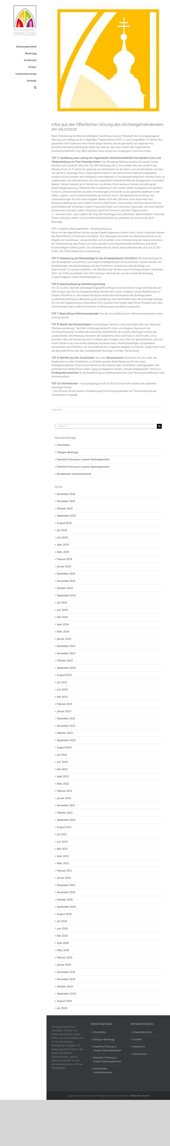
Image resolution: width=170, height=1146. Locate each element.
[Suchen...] (106, 426)
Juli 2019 (62, 1008)
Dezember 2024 (66, 573)
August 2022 (64, 747)
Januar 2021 (64, 877)
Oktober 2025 (65, 508)
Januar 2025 (64, 566)
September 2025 (66, 515)
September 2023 (66, 667)
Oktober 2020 (65, 899)
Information (63, 444)
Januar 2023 (64, 711)
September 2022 (66, 740)
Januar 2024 (64, 638)
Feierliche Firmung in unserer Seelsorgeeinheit (83, 459)
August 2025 (64, 523)
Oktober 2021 (65, 812)
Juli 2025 (62, 530)
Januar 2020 (64, 964)
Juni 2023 (62, 689)
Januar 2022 (64, 798)
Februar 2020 (64, 957)
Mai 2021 (62, 848)
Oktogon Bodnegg (67, 452)
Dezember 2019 (66, 972)
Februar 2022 (64, 790)
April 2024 (63, 624)
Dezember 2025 (66, 494)
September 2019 (66, 993)
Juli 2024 (62, 602)
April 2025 (63, 544)
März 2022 (63, 783)
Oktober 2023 (65, 660)
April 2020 (63, 943)
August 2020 (64, 914)
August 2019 (64, 1001)
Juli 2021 (62, 834)
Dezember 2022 (66, 718)
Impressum (138, 1046)
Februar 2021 (64, 870)
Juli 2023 (62, 682)
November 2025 (66, 501)
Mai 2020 (62, 935)
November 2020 (66, 892)
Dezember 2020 (66, 885)
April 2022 (63, 776)
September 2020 (66, 906)
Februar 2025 (64, 559)
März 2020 (63, 950)
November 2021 (66, 805)
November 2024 (66, 580)
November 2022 (66, 725)
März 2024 (63, 631)
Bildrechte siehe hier (140, 1095)
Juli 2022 (62, 754)
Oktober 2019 (65, 986)
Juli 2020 (62, 921)
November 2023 (66, 653)
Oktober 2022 (65, 732)
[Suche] (159, 426)
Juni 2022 (62, 761)
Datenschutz (139, 1053)
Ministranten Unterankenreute (74, 473)
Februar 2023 (64, 704)
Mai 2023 (62, 696)
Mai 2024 (62, 617)
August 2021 (64, 827)
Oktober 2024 (65, 588)
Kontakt (137, 1039)
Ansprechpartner (142, 1032)
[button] (23, 87)
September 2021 (66, 819)
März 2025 (63, 552)
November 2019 (66, 979)
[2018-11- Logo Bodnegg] (108, 60)
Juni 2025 (62, 537)
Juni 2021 (62, 841)
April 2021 (63, 856)
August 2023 (64, 675)
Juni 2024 (62, 609)
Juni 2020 (62, 928)
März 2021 (63, 863)
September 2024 (66, 595)
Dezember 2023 (66, 646)
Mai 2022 (62, 769)
